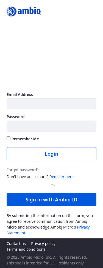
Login (51, 153)
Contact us (16, 243)
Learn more (19, 82)
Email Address (20, 94)
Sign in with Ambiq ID (51, 199)
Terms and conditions (26, 249)
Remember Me (23, 138)
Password (15, 116)
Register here (61, 176)
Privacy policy (43, 243)
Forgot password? (23, 169)
